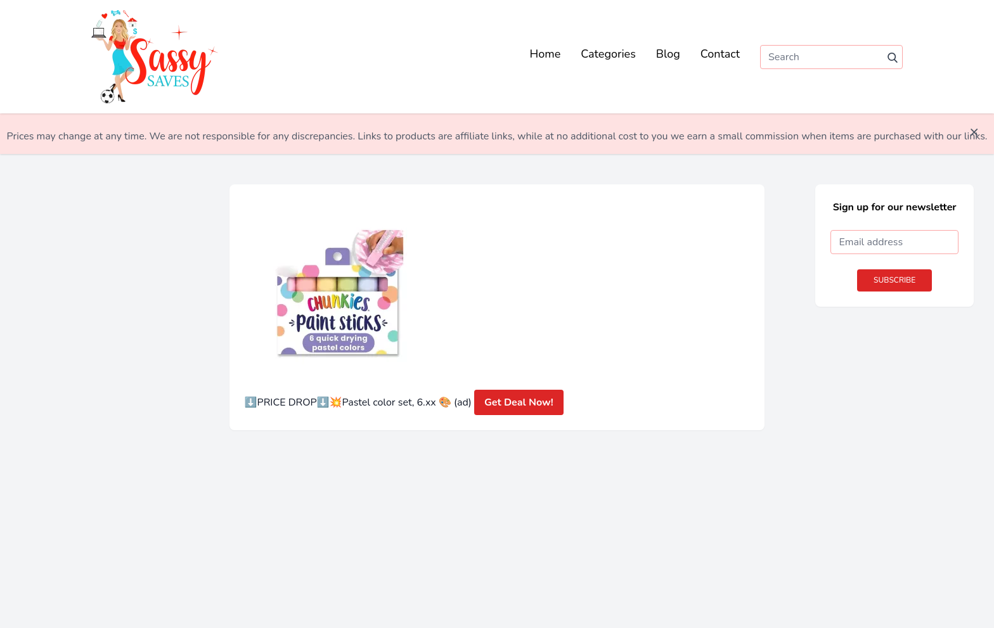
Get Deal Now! (518, 402)
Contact (720, 53)
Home (545, 53)
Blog (668, 53)
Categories (608, 53)
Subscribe (894, 280)
